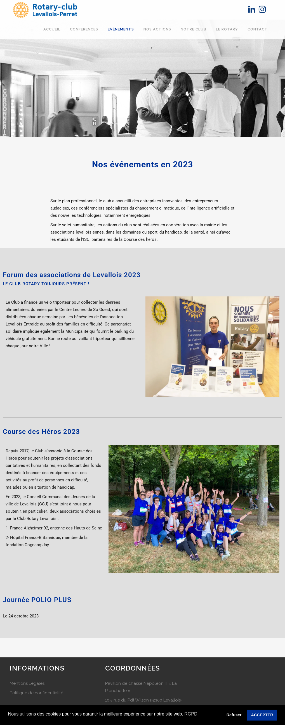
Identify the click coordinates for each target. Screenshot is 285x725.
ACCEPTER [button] (262, 715)
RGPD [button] (190, 714)
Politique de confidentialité (36, 692)
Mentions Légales (27, 683)
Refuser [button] (234, 715)
